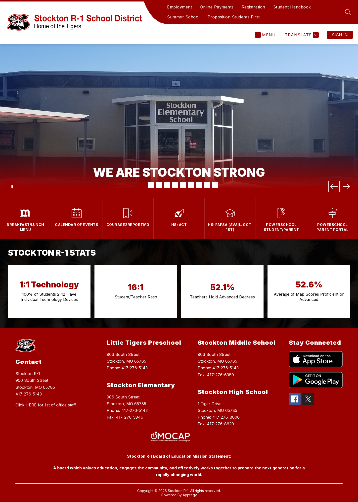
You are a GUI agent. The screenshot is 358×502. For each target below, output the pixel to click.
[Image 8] (199, 185)
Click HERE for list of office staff (45, 404)
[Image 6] (183, 185)
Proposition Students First (234, 16)
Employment (179, 6)
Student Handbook (292, 6)
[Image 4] (167, 185)
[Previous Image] (334, 186)
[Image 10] (215, 185)
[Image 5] (175, 185)
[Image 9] (207, 185)
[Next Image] (346, 186)
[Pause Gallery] (11, 186)
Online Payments (217, 6)
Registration (253, 6)
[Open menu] (265, 35)
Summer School (183, 16)
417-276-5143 (28, 393)
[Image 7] (191, 185)
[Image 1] (143, 185)
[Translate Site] (301, 35)
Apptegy (190, 495)
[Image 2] (151, 185)
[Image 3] (159, 185)
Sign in (340, 34)
